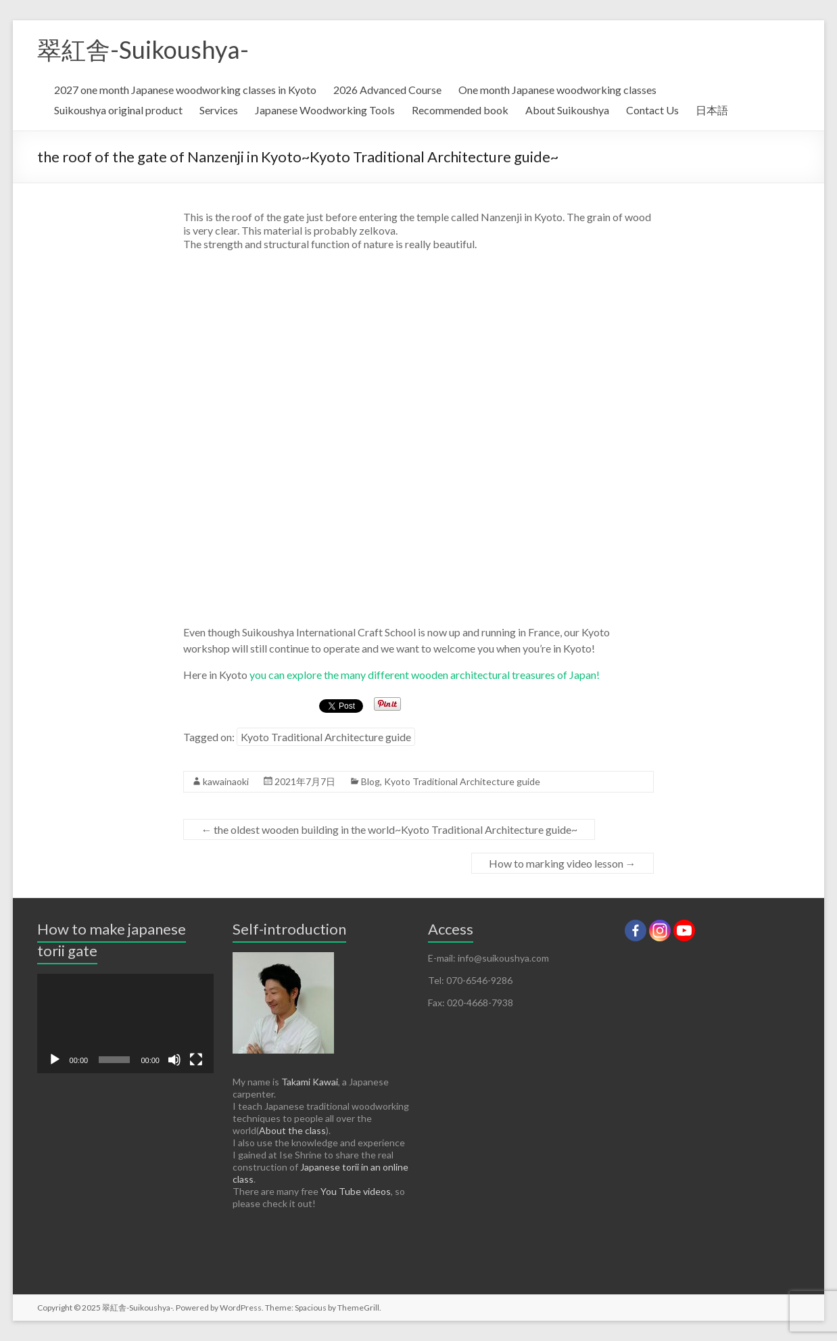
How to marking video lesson (562, 863)
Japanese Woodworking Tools (325, 109)
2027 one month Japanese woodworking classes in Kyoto (185, 89)
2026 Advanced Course (387, 89)
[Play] (55, 1059)
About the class (292, 1130)
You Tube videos (355, 1191)
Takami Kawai (309, 1081)
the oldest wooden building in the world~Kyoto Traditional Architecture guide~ (389, 829)
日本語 (712, 109)
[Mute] (174, 1059)
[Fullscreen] (196, 1059)
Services (218, 109)
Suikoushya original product (118, 109)
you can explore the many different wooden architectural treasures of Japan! (423, 674)
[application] (125, 1023)
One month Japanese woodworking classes (557, 89)
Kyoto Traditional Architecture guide (326, 736)
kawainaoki (226, 781)
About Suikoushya (567, 109)
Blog (370, 781)
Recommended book (460, 109)
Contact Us (652, 109)
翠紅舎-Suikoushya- (143, 49)
